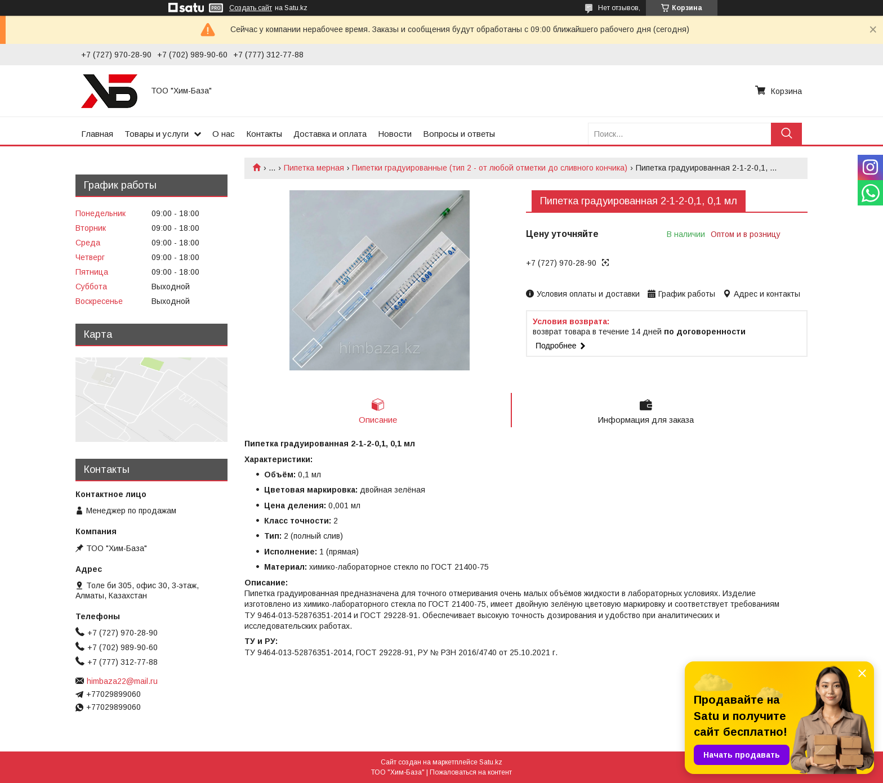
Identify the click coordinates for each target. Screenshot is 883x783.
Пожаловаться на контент (471, 772)
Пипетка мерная (314, 167)
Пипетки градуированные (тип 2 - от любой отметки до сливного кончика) (489, 167)
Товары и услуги (156, 133)
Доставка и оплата (330, 133)
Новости (395, 133)
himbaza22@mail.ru (122, 681)
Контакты (264, 133)
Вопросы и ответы (459, 133)
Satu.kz (490, 762)
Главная (97, 133)
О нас (223, 133)
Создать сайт (250, 8)
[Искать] (786, 134)
